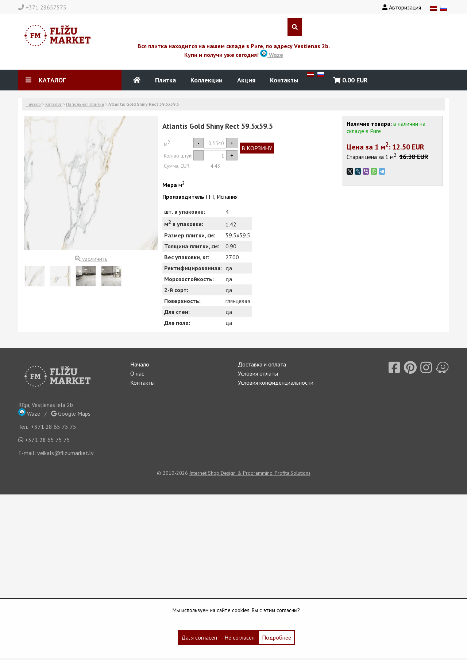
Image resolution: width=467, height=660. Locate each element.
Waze (271, 54)
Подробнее (276, 637)
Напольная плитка (85, 104)
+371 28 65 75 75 (53, 426)
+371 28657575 (42, 7)
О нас (137, 373)
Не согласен (239, 637)
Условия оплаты (258, 373)
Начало (33, 104)
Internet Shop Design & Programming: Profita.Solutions (249, 473)
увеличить (91, 258)
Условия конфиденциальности (275, 382)
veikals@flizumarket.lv (65, 453)
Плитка (165, 80)
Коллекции (206, 80)
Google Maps (70, 413)
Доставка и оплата (262, 364)
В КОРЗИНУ (257, 148)
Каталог (53, 104)
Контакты (284, 80)
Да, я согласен (199, 637)
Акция (246, 80)
